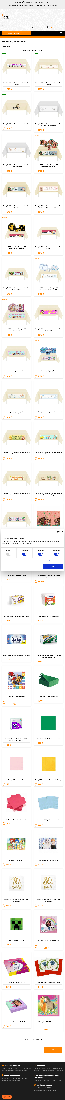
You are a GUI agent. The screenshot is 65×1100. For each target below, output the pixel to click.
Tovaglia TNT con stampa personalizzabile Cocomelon (48, 453)
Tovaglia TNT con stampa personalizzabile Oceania (16, 206)
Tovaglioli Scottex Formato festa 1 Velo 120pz (16, 655)
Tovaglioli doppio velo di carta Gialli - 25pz (48, 779)
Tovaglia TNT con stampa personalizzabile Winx (16, 371)
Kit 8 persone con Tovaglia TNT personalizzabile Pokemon (16, 247)
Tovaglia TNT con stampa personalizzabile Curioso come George (16, 494)
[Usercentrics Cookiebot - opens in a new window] (55, 532)
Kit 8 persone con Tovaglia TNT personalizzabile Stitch (48, 371)
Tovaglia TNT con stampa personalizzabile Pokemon (48, 247)
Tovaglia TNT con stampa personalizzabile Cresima (48, 83)
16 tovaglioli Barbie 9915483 (16, 1021)
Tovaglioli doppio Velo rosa (16, 779)
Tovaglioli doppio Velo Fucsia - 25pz (16, 819)
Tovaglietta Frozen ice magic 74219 (48, 860)
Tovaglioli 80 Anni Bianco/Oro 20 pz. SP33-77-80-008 (48, 900)
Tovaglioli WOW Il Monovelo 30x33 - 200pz (16, 616)
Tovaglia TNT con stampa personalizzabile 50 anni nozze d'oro (16, 165)
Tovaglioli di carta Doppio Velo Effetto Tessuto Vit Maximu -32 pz (16, 739)
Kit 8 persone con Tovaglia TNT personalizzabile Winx (16, 329)
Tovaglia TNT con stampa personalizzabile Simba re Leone (16, 453)
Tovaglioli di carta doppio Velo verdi (48, 738)
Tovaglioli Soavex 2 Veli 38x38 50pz (48, 616)
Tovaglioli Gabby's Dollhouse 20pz (48, 940)
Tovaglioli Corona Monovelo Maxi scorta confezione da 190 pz (48, 656)
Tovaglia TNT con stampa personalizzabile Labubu (16, 83)
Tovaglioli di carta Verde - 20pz (48, 696)
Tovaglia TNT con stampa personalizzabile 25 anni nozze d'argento (48, 124)
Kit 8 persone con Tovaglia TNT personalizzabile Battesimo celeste (48, 288)
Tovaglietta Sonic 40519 (16, 860)
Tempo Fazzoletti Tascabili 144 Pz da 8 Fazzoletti (48, 576)
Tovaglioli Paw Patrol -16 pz (16, 696)
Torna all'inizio (53, 1050)
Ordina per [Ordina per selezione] (32, 46)
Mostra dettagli (54, 561)
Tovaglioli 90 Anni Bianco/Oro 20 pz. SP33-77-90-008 (16, 900)
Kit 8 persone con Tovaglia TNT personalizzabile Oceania (48, 165)
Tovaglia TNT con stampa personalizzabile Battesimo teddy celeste (48, 412)
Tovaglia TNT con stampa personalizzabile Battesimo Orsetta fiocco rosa (48, 206)
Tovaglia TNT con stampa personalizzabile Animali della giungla (48, 494)
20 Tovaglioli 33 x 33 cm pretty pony (48, 1021)
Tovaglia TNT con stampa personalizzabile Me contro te (48, 329)
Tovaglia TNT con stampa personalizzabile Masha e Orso (16, 288)
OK (53, 566)
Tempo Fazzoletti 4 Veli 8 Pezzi (16, 575)
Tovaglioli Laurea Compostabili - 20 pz (48, 982)
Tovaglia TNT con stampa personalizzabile (16, 123)
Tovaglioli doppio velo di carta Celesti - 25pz (48, 820)
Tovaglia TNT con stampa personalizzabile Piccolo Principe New (16, 412)
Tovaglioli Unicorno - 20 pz (16, 982)
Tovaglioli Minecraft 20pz (16, 940)
